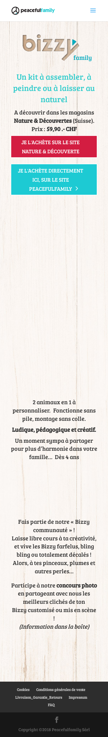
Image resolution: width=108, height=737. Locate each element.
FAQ (51, 704)
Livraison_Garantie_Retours (38, 697)
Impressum (78, 697)
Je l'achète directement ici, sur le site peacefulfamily (50, 179)
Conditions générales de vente (60, 689)
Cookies (23, 689)
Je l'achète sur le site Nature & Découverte (50, 146)
